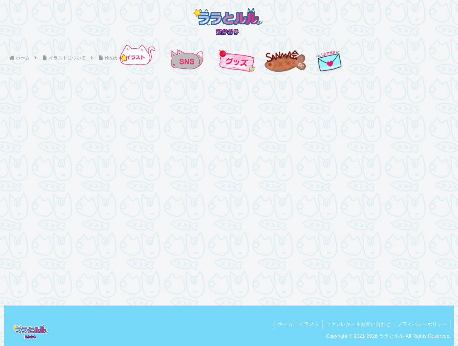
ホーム (281, 324)
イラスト (307, 324)
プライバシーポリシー (422, 324)
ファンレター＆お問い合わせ (356, 324)
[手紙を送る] (329, 60)
